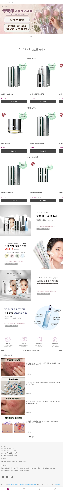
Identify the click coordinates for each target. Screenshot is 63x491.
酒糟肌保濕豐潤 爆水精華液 (37, 94)
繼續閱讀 (28, 374)
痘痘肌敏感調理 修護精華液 (37, 143)
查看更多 (31, 437)
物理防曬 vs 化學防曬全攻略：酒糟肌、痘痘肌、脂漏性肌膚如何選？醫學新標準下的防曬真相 (42, 421)
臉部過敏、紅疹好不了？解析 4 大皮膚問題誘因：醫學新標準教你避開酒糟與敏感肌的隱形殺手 (43, 364)
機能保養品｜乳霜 (5, 468)
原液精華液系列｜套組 (17, 470)
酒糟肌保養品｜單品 (16, 468)
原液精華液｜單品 (5, 470)
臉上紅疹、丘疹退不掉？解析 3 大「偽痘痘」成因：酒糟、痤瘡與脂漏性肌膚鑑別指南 (43, 402)
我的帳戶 (3, 461)
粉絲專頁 (25, 461)
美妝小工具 (26, 470)
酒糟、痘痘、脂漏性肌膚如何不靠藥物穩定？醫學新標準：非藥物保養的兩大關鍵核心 (43, 383)
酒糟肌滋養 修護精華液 (7, 94)
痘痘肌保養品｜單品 (39, 468)
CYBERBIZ (57, 485)
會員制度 (9, 461)
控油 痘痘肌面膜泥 (5, 143)
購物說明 (14, 461)
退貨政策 (19, 461)
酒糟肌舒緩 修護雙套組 (36, 192)
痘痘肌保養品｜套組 (50, 468)
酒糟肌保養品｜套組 (27, 468)
